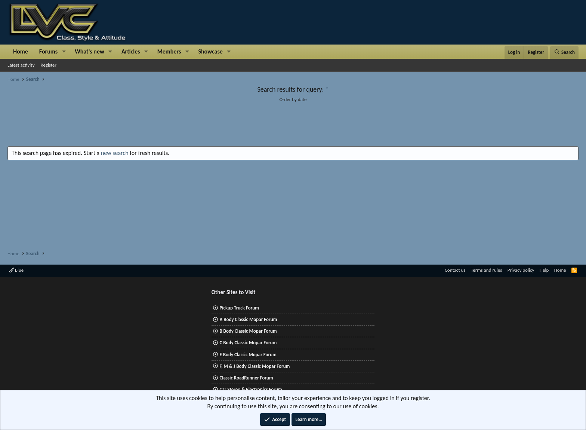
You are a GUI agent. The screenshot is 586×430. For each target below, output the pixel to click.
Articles (130, 51)
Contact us (455, 270)
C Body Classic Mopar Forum (248, 342)
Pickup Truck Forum (239, 308)
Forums (48, 51)
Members (169, 51)
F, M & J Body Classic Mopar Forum (254, 366)
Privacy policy (521, 270)
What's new (89, 51)
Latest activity (21, 65)
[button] (63, 52)
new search (115, 152)
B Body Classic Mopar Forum (248, 331)
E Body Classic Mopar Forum (247, 354)
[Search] (564, 52)
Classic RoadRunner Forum (246, 378)
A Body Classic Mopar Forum (248, 319)
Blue (16, 270)
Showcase (210, 51)
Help (544, 270)
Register (49, 65)
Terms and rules (486, 270)
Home (20, 51)
